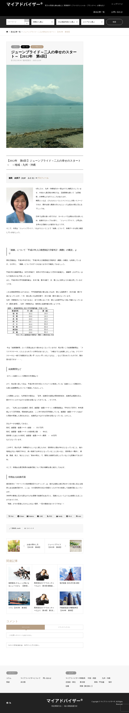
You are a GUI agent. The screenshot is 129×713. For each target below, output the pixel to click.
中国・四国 (92, 678)
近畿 (67, 686)
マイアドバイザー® (64, 700)
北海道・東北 (71, 682)
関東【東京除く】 (86, 686)
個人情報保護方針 (70, 706)
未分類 (23, 682)
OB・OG (25, 47)
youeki (19, 528)
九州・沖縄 (106, 678)
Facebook (7, 703)
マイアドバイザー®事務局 (75, 678)
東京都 (82, 682)
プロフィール (43, 178)
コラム (15, 47)
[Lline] (40, 516)
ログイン (27, 645)
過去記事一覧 (99, 12)
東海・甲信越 (99, 682)
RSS (10, 703)
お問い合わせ (117, 12)
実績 (8, 682)
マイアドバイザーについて (30, 678)
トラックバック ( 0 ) (64, 627)
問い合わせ (47, 678)
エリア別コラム (37, 47)
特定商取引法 (56, 706)
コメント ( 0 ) (25, 627)
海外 (110, 682)
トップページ (117, 4)
